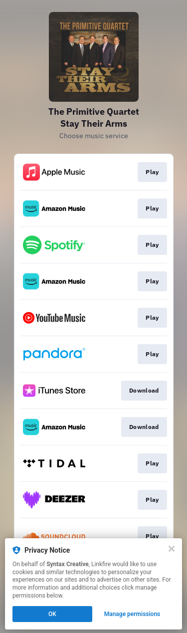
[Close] (172, 549)
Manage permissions (132, 614)
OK (52, 614)
